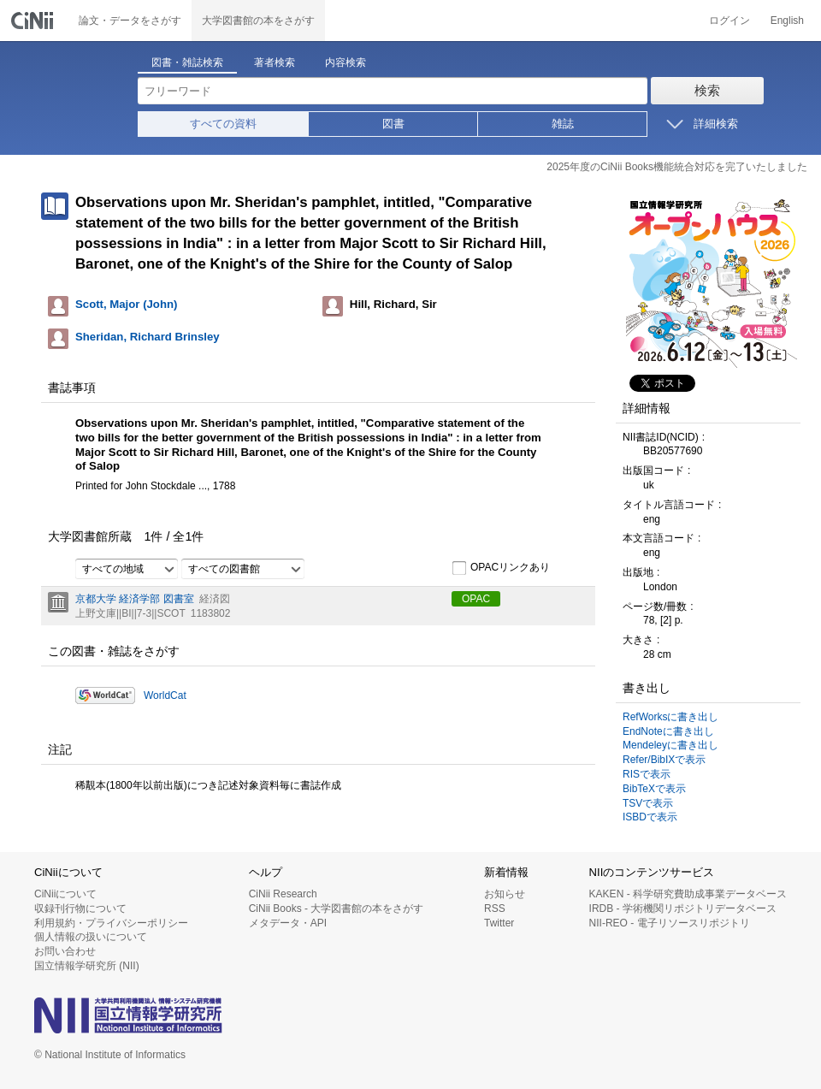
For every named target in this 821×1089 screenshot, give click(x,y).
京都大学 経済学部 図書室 (134, 599)
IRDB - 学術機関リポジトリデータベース (683, 908)
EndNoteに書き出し (668, 731)
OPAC (476, 599)
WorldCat (165, 695)
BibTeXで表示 (654, 789)
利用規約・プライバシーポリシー (111, 923)
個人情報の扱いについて (90, 937)
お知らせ (504, 894)
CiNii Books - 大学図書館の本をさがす (336, 908)
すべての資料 (223, 123)
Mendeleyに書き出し (670, 745)
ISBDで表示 (650, 817)
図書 (393, 123)
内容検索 (345, 62)
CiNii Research (283, 894)
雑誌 (563, 123)
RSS (494, 908)
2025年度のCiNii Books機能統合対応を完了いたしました (676, 167)
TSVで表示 (648, 803)
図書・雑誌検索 (187, 62)
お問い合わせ (65, 951)
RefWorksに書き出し (670, 717)
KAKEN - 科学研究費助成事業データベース (688, 894)
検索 (707, 90)
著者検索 (274, 62)
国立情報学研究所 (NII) (86, 966)
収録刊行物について (80, 908)
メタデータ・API (288, 923)
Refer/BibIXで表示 (664, 760)
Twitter (499, 923)
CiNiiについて (65, 894)
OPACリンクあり (501, 568)
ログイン (729, 21)
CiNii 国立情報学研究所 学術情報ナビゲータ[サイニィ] (34, 20)
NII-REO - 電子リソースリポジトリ (669, 923)
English (787, 21)
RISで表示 (646, 774)
